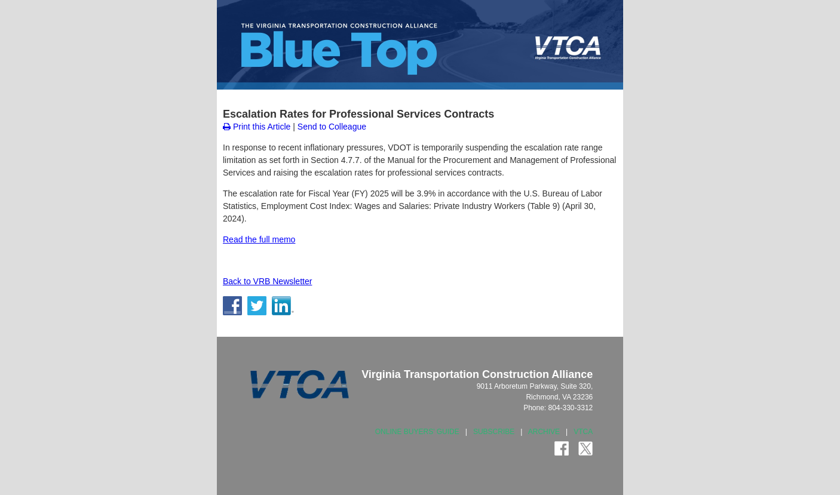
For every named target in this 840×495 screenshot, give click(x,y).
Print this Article (256, 126)
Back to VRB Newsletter (267, 281)
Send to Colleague (332, 126)
